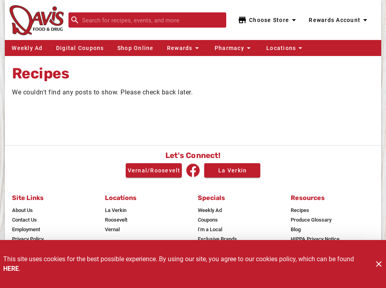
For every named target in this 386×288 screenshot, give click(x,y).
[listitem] (22, 210)
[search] (153, 20)
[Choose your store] (268, 20)
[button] (184, 48)
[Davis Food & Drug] (39, 20)
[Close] (379, 264)
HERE (11, 268)
